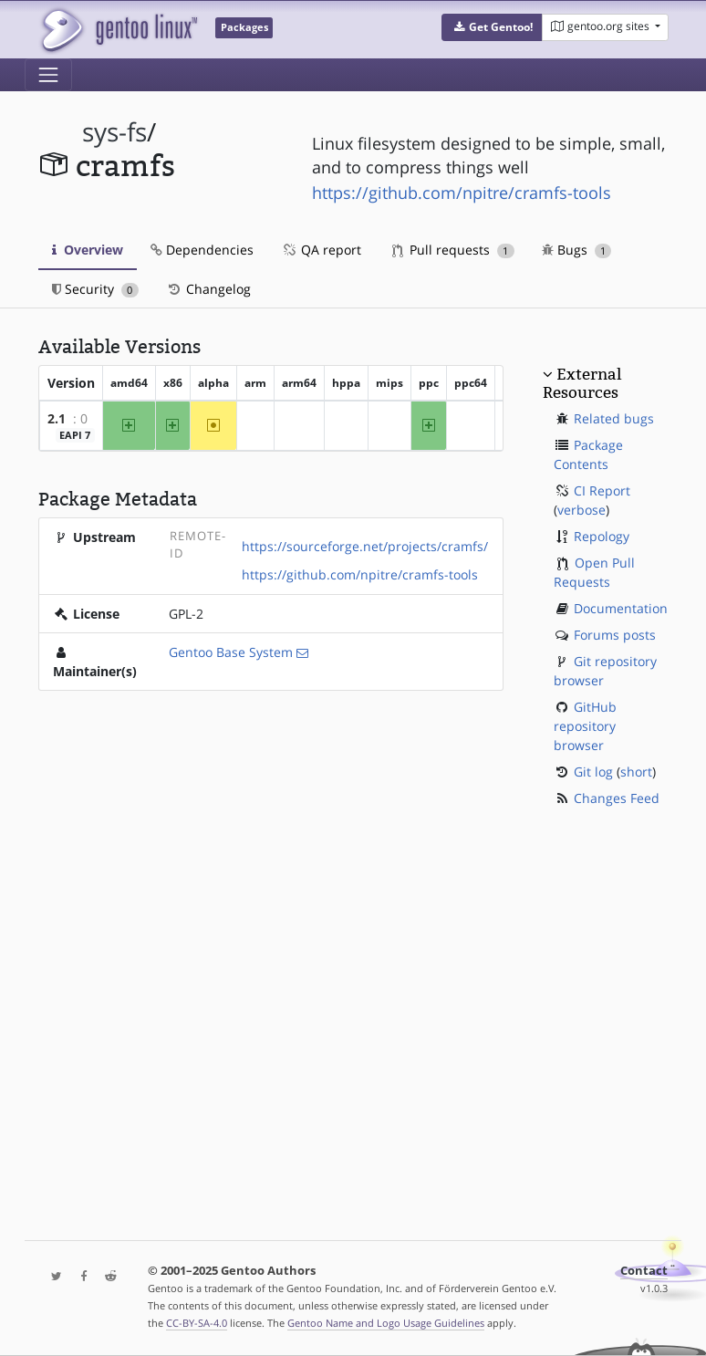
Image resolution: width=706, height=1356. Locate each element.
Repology (601, 536)
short (636, 771)
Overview (87, 249)
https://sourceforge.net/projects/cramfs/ (365, 546)
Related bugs (614, 418)
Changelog (208, 288)
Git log (593, 771)
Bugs (577, 249)
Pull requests (453, 249)
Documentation (621, 608)
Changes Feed (616, 798)
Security (95, 288)
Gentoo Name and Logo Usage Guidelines (385, 1323)
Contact (644, 1270)
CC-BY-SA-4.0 (196, 1323)
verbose (581, 509)
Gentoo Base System (231, 652)
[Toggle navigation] (48, 74)
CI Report (602, 490)
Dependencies (202, 249)
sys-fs (114, 132)
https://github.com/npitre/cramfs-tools (461, 192)
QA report (321, 249)
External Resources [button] (582, 383)
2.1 (56, 418)
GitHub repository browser (585, 726)
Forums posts (615, 634)
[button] (492, 27)
